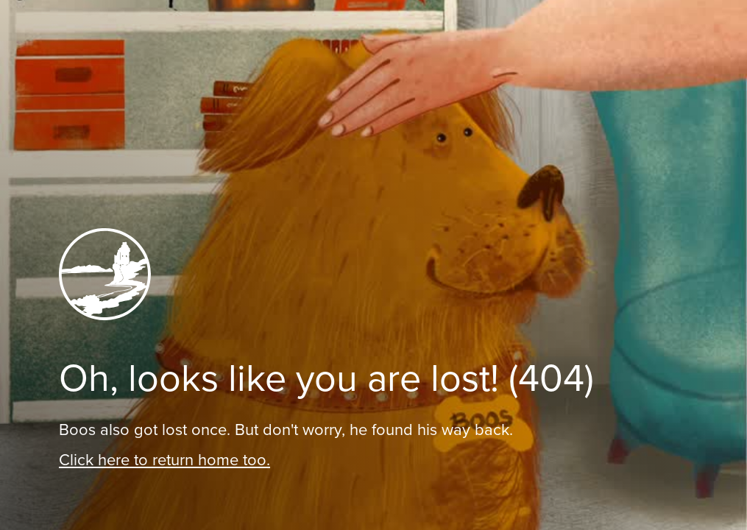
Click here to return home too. (164, 460)
